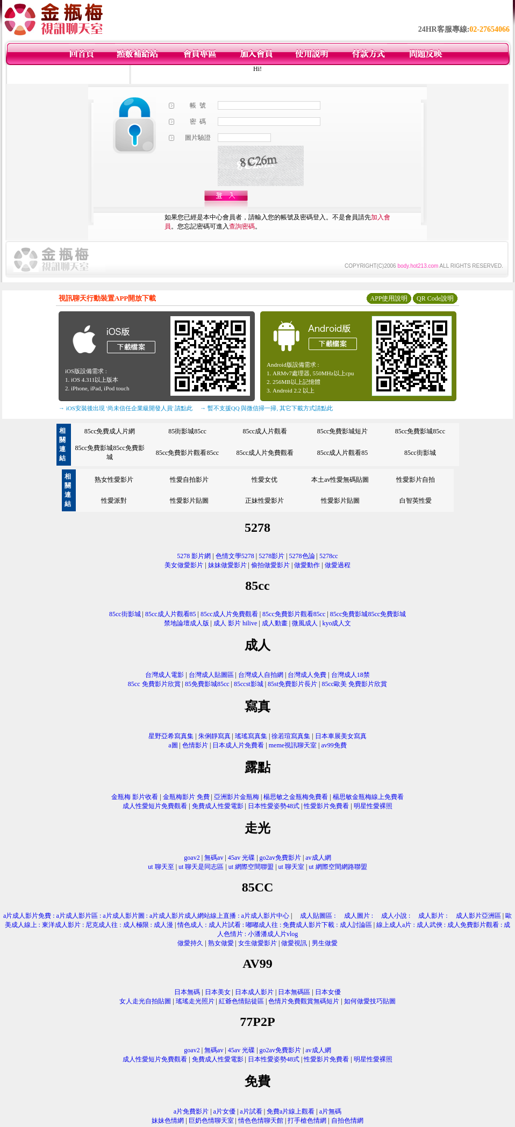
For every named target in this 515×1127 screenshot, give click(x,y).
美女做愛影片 (183, 565)
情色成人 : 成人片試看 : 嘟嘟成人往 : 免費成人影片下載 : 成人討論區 (274, 925)
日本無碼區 (294, 992)
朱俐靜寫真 (214, 736)
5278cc (328, 556)
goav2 (191, 857)
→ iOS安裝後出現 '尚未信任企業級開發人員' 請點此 (125, 408)
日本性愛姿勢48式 (273, 806)
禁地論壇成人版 (186, 623)
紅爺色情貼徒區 (241, 1001)
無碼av (213, 857)
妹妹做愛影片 (227, 565)
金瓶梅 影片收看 (134, 797)
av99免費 (333, 745)
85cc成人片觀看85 (342, 452)
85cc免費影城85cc (420, 431)
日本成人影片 (254, 992)
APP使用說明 (388, 298)
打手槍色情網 (307, 1120)
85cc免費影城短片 (342, 431)
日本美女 (218, 992)
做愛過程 (338, 565)
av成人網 (318, 857)
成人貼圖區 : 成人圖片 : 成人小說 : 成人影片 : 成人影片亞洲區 (397, 915)
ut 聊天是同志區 (201, 867)
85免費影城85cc (207, 684)
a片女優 (224, 1111)
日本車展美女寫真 (341, 736)
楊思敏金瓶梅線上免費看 (368, 797)
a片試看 (251, 1111)
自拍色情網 (347, 1120)
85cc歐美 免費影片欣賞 (354, 684)
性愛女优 (264, 479)
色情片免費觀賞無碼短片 (303, 1001)
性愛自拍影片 (189, 479)
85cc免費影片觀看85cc (187, 452)
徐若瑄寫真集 (290, 736)
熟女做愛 (221, 943)
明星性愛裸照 (373, 806)
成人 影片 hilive (235, 623)
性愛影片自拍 (415, 479)
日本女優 (328, 992)
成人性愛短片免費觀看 (155, 806)
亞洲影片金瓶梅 (236, 797)
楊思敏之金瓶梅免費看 (295, 797)
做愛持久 (190, 943)
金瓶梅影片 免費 (186, 797)
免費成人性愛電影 (218, 806)
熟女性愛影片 (114, 479)
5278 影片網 (194, 556)
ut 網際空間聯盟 (251, 867)
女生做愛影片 (257, 943)
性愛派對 (114, 500)
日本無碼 (187, 992)
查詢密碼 (242, 226)
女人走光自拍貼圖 (145, 1001)
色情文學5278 (235, 556)
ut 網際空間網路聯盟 (338, 867)
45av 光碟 (241, 857)
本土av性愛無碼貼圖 (340, 479)
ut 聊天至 (161, 867)
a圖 (172, 745)
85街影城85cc (187, 431)
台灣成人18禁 (350, 675)
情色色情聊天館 (260, 1120)
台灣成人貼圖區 (211, 675)
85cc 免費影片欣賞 (154, 684)
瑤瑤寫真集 (251, 736)
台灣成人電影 (164, 675)
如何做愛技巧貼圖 (370, 1001)
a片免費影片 (191, 1111)
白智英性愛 (415, 500)
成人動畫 (275, 623)
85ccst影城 (248, 684)
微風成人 (305, 623)
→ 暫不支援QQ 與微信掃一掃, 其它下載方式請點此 (266, 408)
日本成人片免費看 (238, 745)
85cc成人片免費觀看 (265, 452)
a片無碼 (330, 1111)
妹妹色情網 (168, 1120)
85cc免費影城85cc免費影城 (368, 614)
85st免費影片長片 (292, 684)
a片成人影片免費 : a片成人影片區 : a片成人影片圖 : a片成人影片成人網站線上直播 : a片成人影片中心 (146, 915)
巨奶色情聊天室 (211, 1120)
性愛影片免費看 (326, 806)
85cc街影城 (420, 452)
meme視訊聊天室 (293, 745)
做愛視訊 (294, 943)
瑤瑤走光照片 (195, 1001)
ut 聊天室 (292, 867)
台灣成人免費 (307, 675)
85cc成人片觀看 (264, 431)
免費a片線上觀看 (290, 1111)
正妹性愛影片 (264, 500)
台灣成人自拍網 (260, 675)
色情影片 (195, 745)
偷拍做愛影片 (270, 565)
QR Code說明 (435, 298)
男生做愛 (325, 943)
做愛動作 (307, 565)
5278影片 (271, 556)
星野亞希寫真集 (171, 736)
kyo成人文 (336, 623)
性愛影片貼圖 (189, 500)
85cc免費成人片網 (109, 431)
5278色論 (302, 556)
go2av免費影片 (280, 857)
